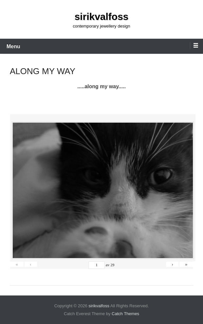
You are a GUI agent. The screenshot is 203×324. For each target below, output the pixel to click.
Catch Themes (125, 313)
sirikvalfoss (101, 16)
